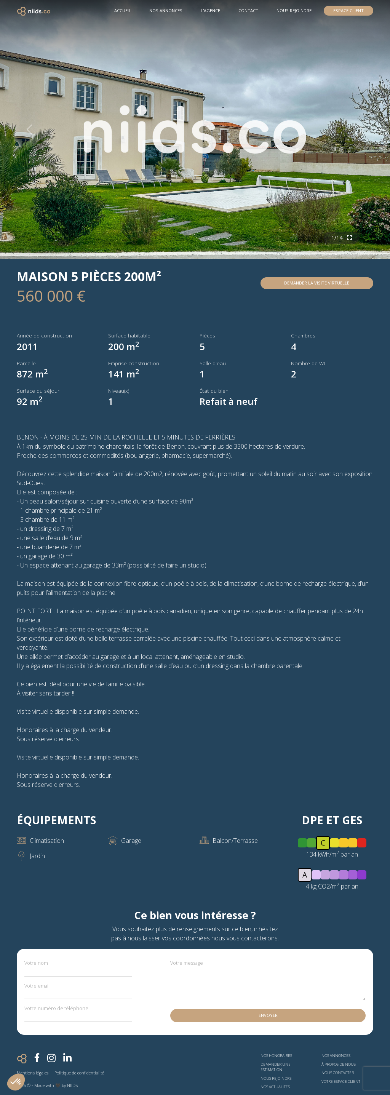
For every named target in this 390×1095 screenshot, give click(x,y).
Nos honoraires (276, 1055)
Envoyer (268, 1015)
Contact (248, 10)
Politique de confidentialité (79, 1073)
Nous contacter (337, 1072)
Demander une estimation (276, 1067)
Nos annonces (335, 1055)
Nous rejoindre (294, 10)
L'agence (210, 10)
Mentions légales (32, 1073)
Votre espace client (340, 1081)
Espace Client (348, 10)
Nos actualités (275, 1086)
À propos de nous (338, 1064)
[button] (16, 1082)
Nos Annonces (165, 10)
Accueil (122, 10)
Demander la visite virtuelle (316, 283)
